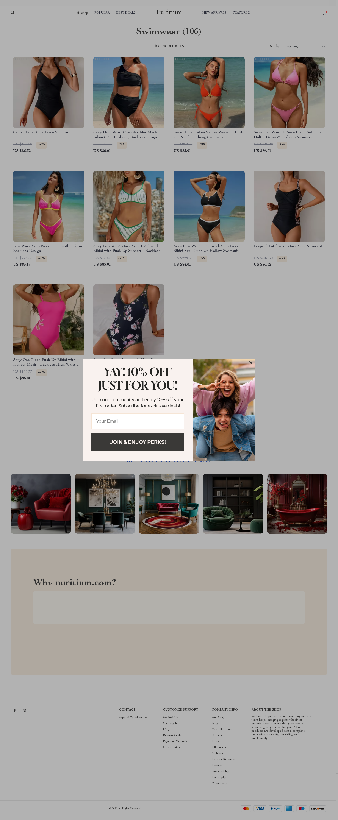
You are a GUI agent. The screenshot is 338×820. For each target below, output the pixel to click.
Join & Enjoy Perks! (138, 442)
